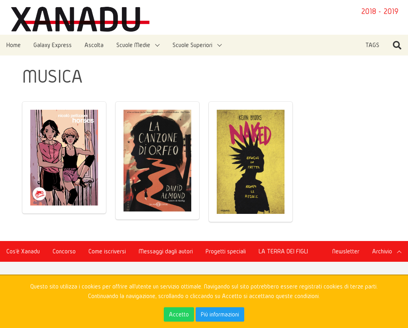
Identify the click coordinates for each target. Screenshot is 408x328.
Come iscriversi (107, 251)
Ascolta (94, 44)
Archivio (382, 251)
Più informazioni (220, 314)
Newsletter (345, 251)
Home (13, 44)
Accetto (179, 314)
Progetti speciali (226, 251)
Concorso (64, 251)
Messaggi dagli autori (166, 251)
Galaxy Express (52, 44)
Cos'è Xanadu (23, 251)
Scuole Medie (133, 44)
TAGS (372, 44)
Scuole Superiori (192, 44)
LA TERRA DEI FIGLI (283, 251)
